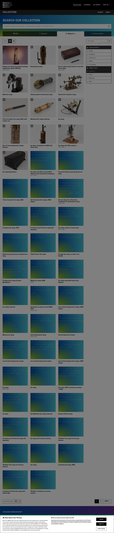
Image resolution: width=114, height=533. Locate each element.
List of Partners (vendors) (57, 530)
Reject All (101, 530)
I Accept (101, 525)
